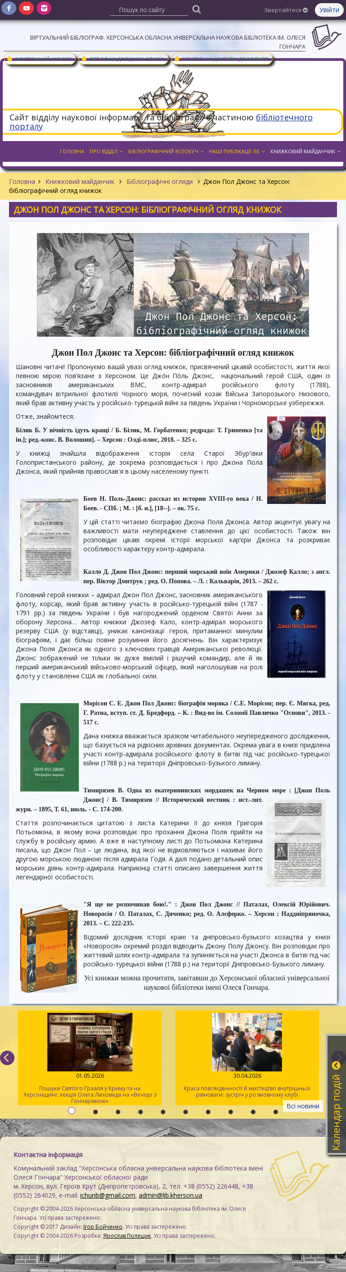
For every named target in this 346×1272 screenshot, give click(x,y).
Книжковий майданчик (80, 181)
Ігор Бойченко (103, 1227)
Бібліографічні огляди (160, 181)
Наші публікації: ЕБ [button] (237, 151)
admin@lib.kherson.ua (170, 1195)
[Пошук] (197, 8)
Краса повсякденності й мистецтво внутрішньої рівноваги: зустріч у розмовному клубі (247, 1055)
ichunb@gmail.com (107, 1195)
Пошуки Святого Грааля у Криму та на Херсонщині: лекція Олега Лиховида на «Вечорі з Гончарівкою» (90, 1059)
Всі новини (303, 1106)
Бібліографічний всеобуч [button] (166, 151)
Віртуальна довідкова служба (122, 59)
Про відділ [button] (106, 151)
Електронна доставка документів (220, 59)
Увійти (329, 9)
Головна (22, 181)
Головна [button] (72, 151)
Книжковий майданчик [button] (305, 151)
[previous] (7, 1058)
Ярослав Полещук (127, 1236)
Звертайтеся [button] (286, 10)
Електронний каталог (38, 59)
